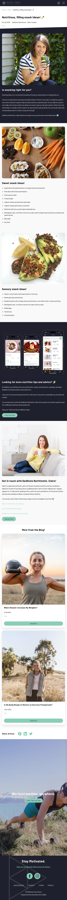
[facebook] (20, 734)
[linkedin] (25, 734)
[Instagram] (37, 876)
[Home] (11, 3)
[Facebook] (30, 876)
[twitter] (31, 734)
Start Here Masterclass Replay (11, 509)
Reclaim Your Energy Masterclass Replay (15, 513)
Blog (9, 10)
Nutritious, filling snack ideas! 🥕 (23, 10)
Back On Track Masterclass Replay (13, 504)
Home (4, 10)
